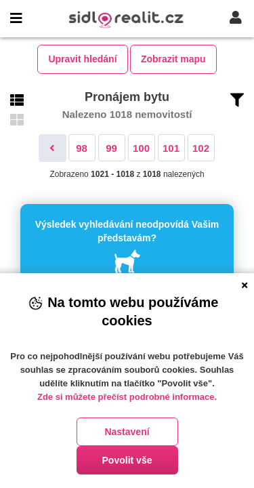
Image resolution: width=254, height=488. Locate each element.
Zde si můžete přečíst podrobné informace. (127, 397)
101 (171, 148)
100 (141, 148)
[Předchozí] (52, 148)
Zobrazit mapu (173, 59)
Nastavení (126, 431)
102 (200, 148)
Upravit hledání (82, 59)
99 (111, 148)
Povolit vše (127, 460)
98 (81, 148)
